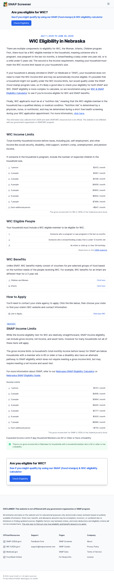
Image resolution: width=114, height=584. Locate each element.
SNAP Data (63, 552)
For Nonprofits (65, 557)
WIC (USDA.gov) (11, 547)
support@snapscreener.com (43, 547)
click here (79, 113)
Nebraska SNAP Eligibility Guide (23, 375)
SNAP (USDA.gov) (12, 541)
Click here (101, 280)
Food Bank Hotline (12, 557)
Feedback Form (37, 541)
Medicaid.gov (10, 552)
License (90, 557)
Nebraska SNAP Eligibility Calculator (75, 371)
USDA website (100, 250)
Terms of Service (94, 552)
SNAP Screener (65, 541)
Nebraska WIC (99, 314)
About (89, 541)
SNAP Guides (64, 547)
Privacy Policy (93, 547)
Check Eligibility (21, 23)
